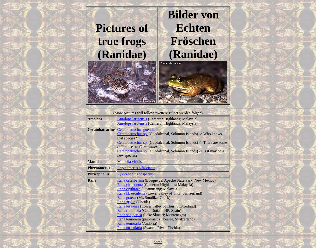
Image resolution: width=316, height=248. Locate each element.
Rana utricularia (129, 228)
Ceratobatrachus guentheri (137, 129)
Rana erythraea (128, 189)
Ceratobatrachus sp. (132, 134)
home (158, 242)
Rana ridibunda (129, 210)
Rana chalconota (130, 185)
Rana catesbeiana (130, 180)
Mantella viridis (129, 162)
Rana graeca (126, 198)
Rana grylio (126, 202)
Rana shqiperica (129, 215)
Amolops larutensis (132, 119)
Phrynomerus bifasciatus (136, 168)
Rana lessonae (128, 206)
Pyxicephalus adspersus (135, 174)
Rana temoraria (129, 223)
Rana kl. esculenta (131, 193)
